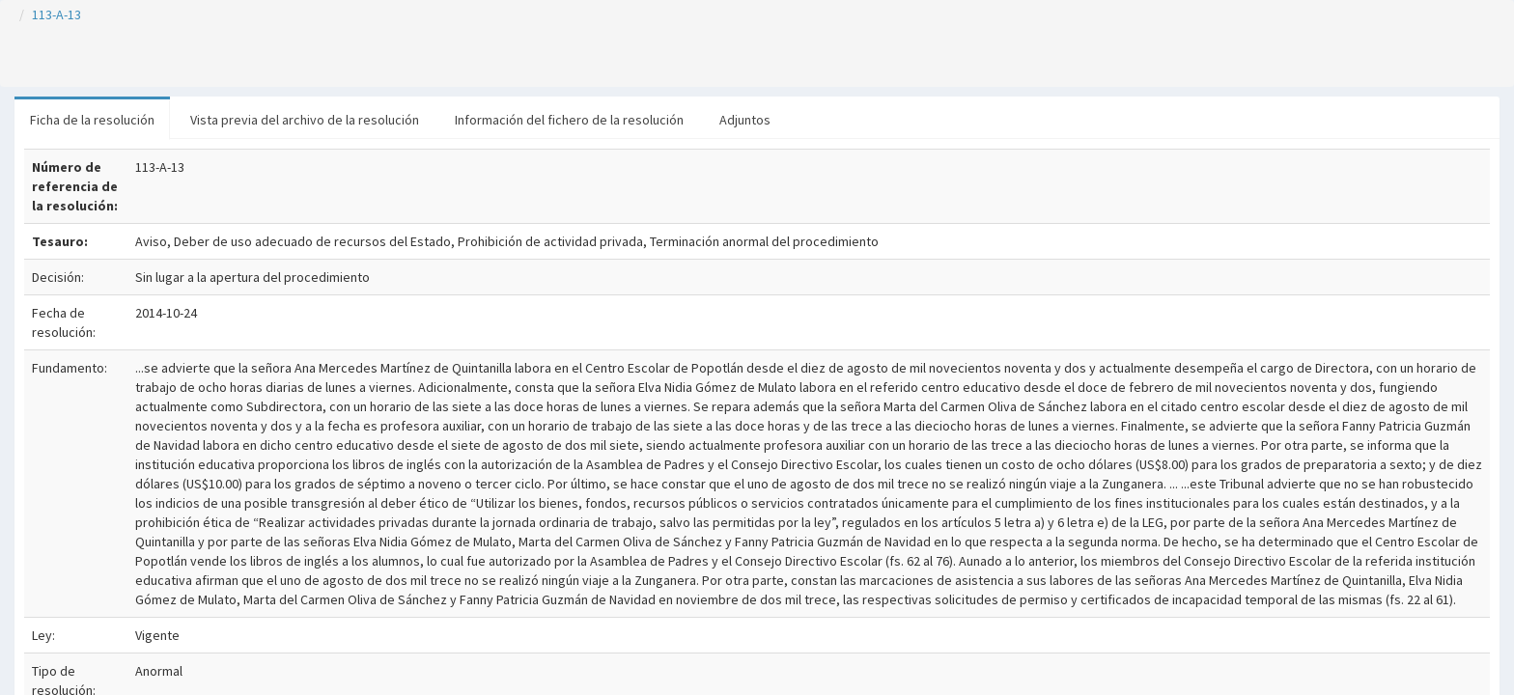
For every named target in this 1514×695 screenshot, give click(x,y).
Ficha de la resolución (92, 119)
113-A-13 (56, 14)
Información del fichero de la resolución (569, 119)
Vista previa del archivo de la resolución (304, 119)
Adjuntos (745, 119)
